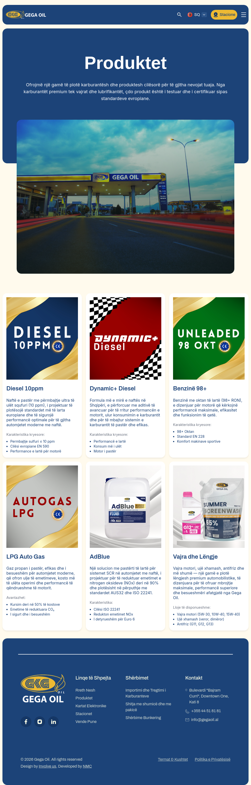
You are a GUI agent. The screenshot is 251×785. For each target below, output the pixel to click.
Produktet (83, 698)
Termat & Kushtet (173, 759)
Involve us (47, 766)
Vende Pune (86, 722)
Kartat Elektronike (90, 706)
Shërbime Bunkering (143, 718)
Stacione (224, 15)
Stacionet (83, 714)
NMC (87, 766)
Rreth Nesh (85, 690)
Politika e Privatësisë (212, 759)
